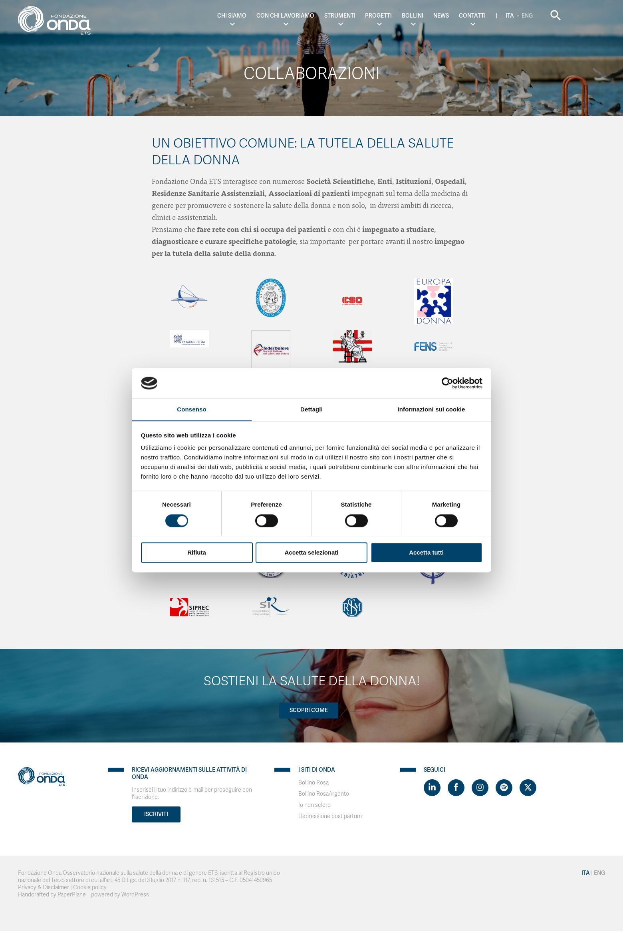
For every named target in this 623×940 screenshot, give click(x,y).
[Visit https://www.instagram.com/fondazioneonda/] (480, 788)
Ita (545, 15)
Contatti (507, 15)
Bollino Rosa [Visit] (313, 782)
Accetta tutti (426, 552)
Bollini (447, 15)
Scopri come (309, 710)
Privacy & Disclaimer (43, 887)
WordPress (135, 894)
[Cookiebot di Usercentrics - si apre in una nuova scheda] (447, 383)
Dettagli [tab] (311, 409)
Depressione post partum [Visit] (330, 816)
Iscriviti (156, 814)
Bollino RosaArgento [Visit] (323, 793)
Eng (562, 15)
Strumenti (374, 15)
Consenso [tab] (191, 409)
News (476, 15)
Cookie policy (90, 887)
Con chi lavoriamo (320, 15)
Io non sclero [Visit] (314, 805)
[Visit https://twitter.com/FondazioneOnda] (528, 788)
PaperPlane (72, 894)
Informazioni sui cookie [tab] (431, 409)
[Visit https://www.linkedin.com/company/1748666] (432, 788)
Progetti (413, 15)
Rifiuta (196, 552)
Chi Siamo (266, 15)
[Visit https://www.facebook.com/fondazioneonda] (456, 788)
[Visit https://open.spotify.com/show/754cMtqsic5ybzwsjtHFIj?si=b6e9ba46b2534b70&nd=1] (504, 788)
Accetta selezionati (311, 552)
